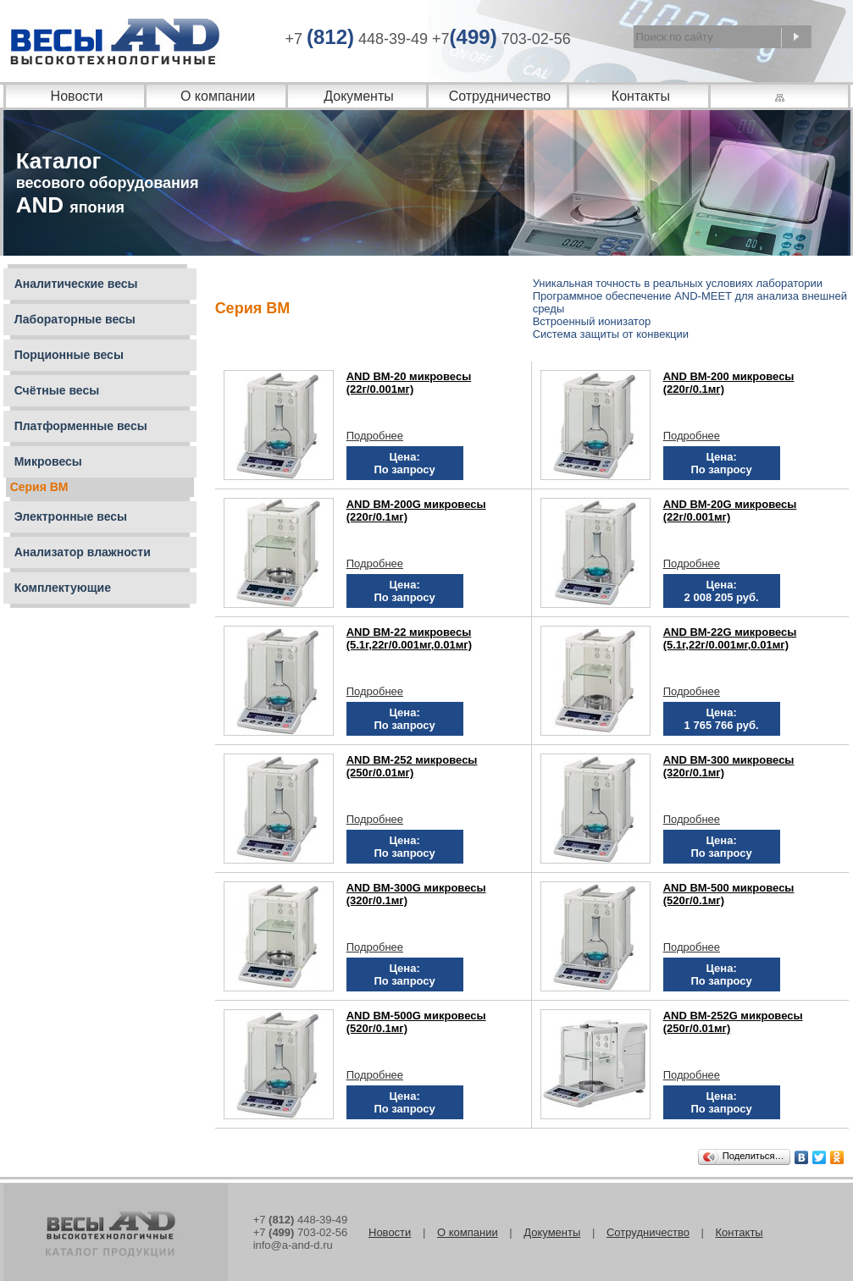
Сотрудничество (500, 96)
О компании (217, 96)
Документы (358, 96)
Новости (77, 96)
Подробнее (374, 435)
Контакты (641, 96)
